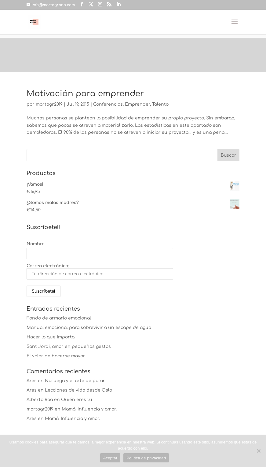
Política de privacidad (146, 458)
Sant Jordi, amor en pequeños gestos (69, 346)
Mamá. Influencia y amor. (89, 409)
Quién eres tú (76, 399)
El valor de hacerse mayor (56, 356)
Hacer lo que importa (51, 337)
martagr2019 (49, 104)
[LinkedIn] (118, 4)
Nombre (36, 244)
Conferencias (108, 104)
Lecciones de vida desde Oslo (78, 390)
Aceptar (110, 458)
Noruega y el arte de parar (75, 380)
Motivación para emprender (85, 93)
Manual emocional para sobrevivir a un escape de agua (89, 327)
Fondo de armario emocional (59, 318)
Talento (160, 104)
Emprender (137, 104)
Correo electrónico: (100, 271)
